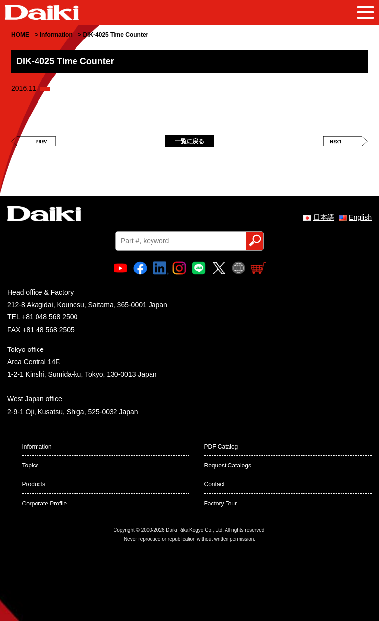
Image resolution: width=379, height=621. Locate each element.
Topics (30, 465)
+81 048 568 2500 (49, 317)
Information (37, 446)
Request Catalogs (227, 465)
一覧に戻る (189, 141)
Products (33, 484)
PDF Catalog (221, 446)
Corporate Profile (44, 503)
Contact (214, 484)
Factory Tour (220, 503)
